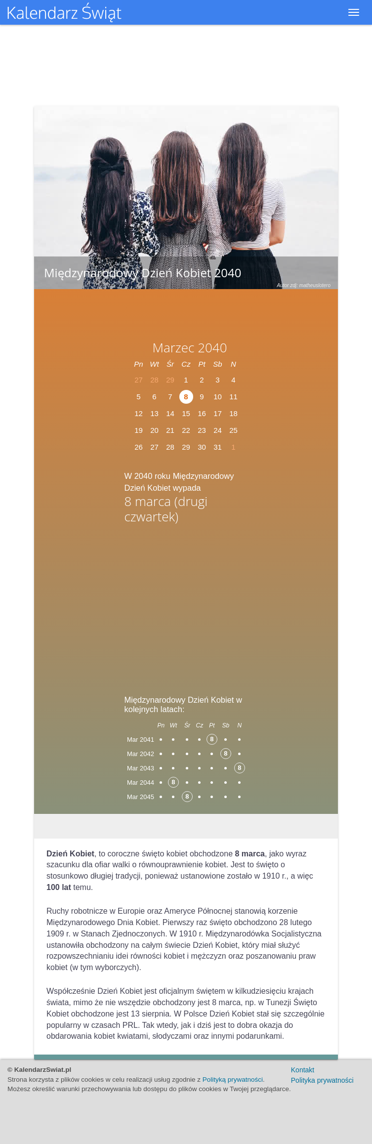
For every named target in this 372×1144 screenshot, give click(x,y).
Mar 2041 (140, 739)
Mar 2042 (140, 754)
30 (202, 447)
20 (154, 430)
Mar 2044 (140, 782)
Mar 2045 (140, 797)
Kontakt (302, 1070)
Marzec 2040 (189, 347)
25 (233, 430)
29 (186, 447)
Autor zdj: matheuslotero (304, 285)
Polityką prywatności (233, 1079)
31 (217, 447)
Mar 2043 (140, 768)
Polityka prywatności (322, 1080)
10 (217, 396)
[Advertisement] (186, 606)
